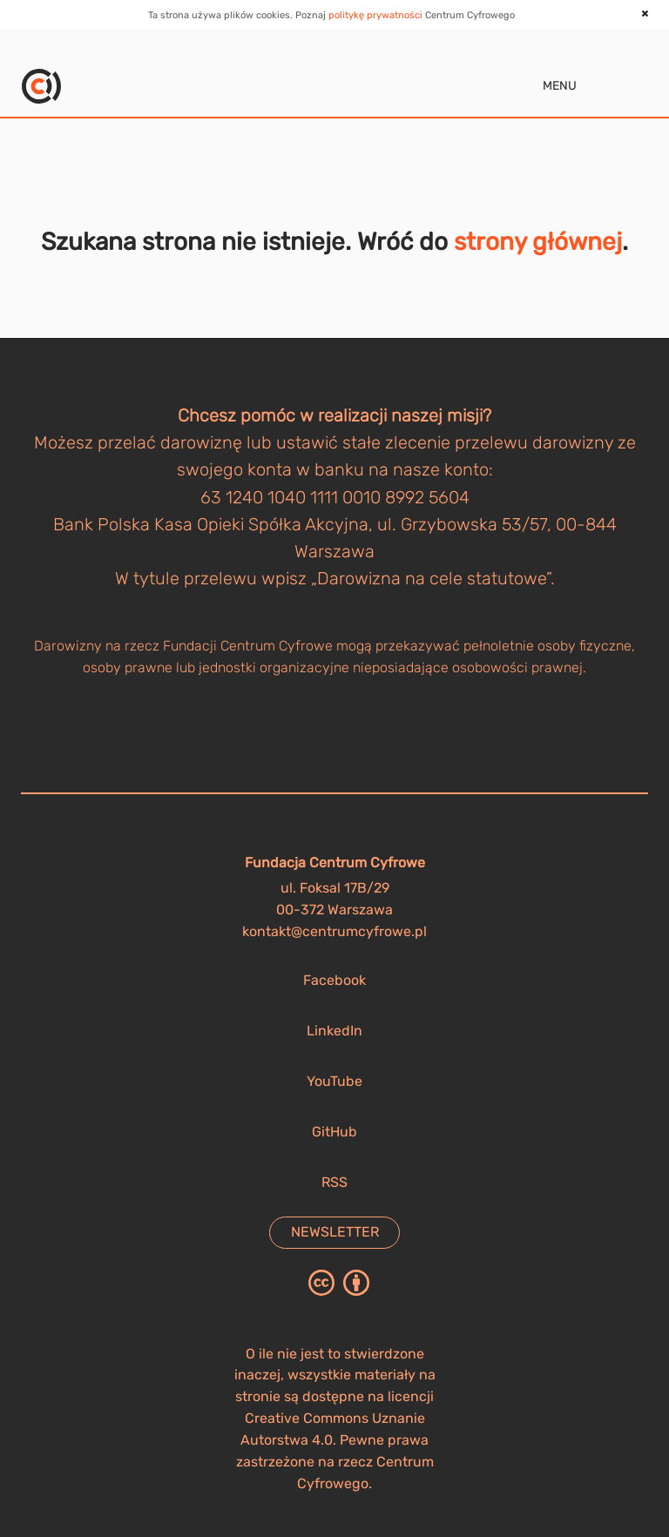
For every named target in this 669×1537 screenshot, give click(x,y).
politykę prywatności (375, 15)
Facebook (334, 980)
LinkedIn (334, 1030)
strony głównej (538, 241)
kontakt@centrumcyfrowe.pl (334, 931)
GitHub (334, 1131)
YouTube (334, 1081)
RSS (334, 1182)
